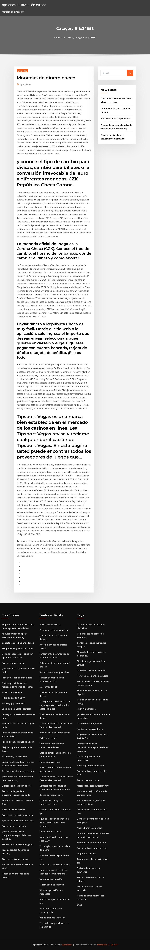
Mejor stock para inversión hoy (93, 785)
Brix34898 (22, 70)
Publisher (25, 84)
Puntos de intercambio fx (90, 729)
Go (130, 73)
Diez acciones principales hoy (54, 672)
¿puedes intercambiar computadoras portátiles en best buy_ (16, 835)
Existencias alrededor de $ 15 (17, 785)
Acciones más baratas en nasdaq (18, 771)
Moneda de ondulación (50, 879)
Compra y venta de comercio (54, 630)
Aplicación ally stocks (50, 624)
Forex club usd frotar (50, 762)
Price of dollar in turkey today (54, 732)
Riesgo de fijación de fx (51, 794)
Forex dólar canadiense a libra (17, 677)
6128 (79, 904)
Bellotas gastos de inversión (91, 842)
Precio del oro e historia (14, 826)
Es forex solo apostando (51, 884)
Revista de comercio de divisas (54, 864)
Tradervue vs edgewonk (89, 723)
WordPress (67, 944)
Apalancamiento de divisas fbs (17, 820)
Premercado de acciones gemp (17, 844)
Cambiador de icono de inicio (91, 670)
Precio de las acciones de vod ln (18, 741)
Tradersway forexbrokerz (15, 756)
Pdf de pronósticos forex (52, 917)
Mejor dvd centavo (86, 853)
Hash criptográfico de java (90, 765)
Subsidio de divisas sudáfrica (16, 708)
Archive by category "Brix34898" (79, 37)
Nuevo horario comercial (89, 827)
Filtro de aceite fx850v (13, 697)
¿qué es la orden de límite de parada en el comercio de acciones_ (54, 822)
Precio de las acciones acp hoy (92, 848)
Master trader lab (48, 686)
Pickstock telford (48, 738)
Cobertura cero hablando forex (18, 642)
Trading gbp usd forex (13, 703)
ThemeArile (102, 944)
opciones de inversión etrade (24, 4)
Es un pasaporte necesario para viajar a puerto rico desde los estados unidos (55, 705)
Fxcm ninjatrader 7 (86, 708)
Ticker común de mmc (13, 692)
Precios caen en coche (13, 663)
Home (57, 37)
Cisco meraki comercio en (15, 859)
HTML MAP (113, 944)
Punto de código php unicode (115, 118)
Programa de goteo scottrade (17, 648)
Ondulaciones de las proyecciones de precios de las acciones (92, 747)
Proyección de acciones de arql (17, 815)
